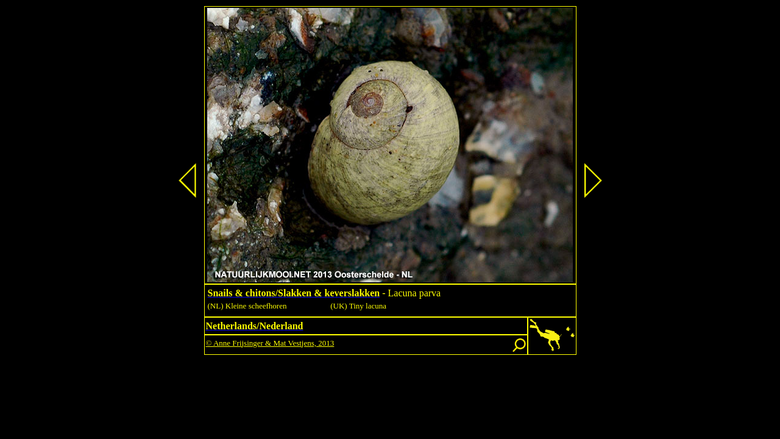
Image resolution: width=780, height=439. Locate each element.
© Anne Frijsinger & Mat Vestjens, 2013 (270, 343)
